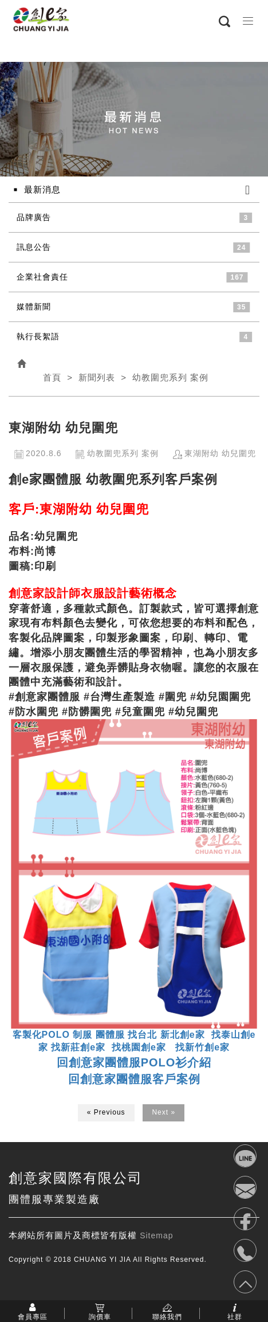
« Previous (106, 1112)
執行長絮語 (38, 336)
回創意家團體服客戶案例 (134, 1079)
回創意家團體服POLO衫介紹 (134, 1062)
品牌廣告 (34, 217)
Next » (163, 1112)
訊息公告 (34, 247)
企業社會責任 (42, 276)
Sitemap (156, 1235)
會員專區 (33, 1316)
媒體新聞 (34, 306)
